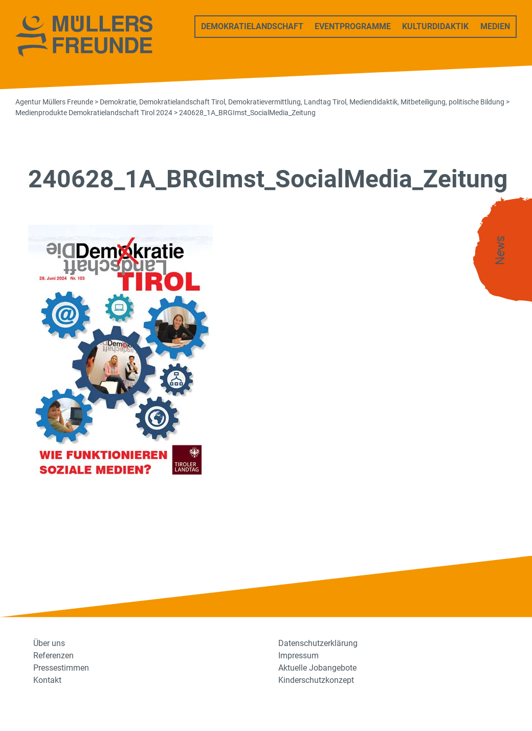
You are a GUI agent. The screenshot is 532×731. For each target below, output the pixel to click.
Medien (495, 26)
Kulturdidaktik (435, 26)
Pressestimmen (61, 668)
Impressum (298, 655)
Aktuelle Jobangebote (317, 668)
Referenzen (53, 655)
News (500, 250)
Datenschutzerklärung (318, 643)
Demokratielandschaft (252, 26)
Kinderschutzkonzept (316, 680)
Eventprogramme (353, 26)
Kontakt (47, 680)
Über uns (49, 643)
